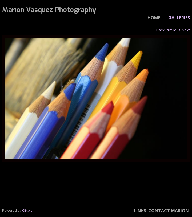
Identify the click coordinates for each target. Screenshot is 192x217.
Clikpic (27, 210)
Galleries (179, 18)
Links (140, 211)
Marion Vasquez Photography (49, 9)
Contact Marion (168, 211)
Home (153, 18)
